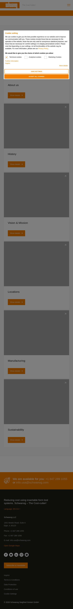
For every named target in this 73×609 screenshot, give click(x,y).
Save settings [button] (36, 71)
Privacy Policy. (43, 48)
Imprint (7, 63)
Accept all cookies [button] (36, 76)
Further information (11, 61)
